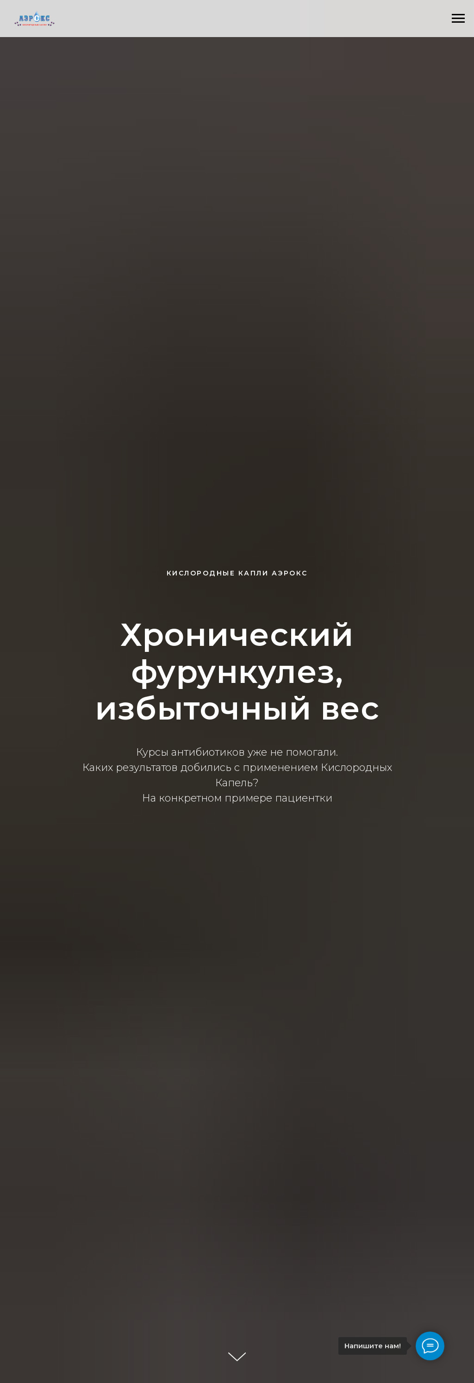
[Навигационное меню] (458, 18)
